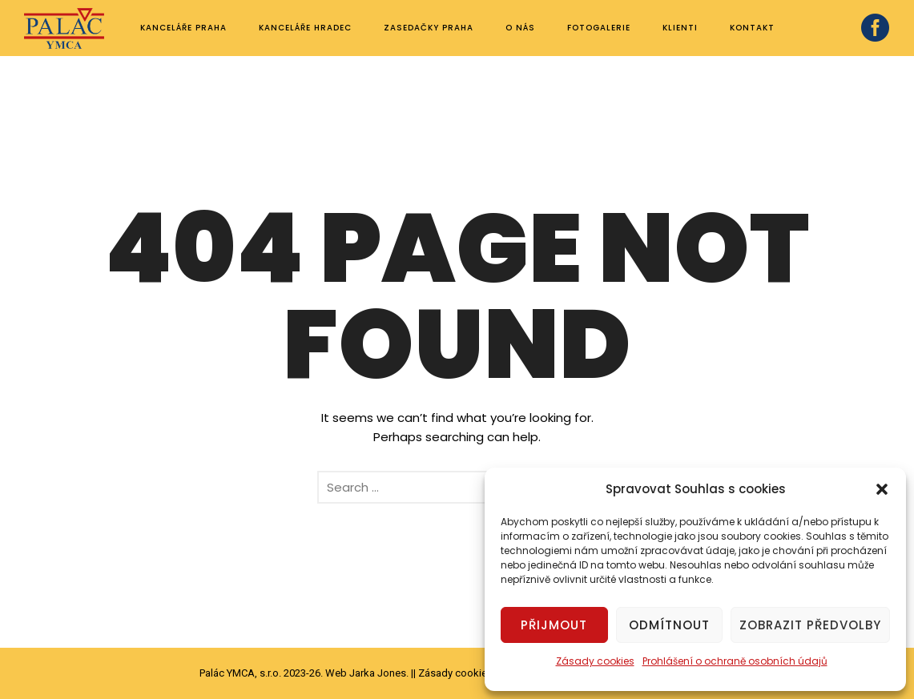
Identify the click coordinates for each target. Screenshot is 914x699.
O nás (520, 28)
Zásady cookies (595, 661)
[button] (882, 489)
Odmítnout (669, 625)
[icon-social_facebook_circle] (875, 29)
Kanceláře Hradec (305, 28)
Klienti (680, 28)
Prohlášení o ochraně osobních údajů (734, 661)
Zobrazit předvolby (810, 625)
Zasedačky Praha (428, 28)
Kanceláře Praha (183, 28)
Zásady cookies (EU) (466, 673)
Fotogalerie (598, 28)
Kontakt (752, 28)
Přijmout (554, 625)
